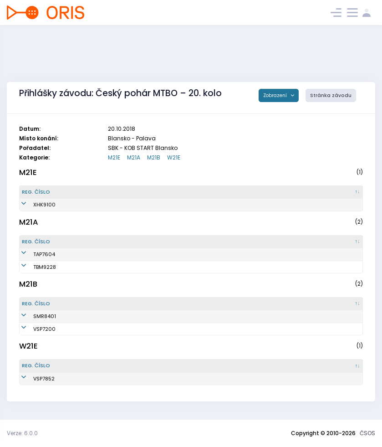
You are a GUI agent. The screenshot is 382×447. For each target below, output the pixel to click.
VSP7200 (33, 329)
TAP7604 (33, 254)
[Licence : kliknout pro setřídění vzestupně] (294, 192)
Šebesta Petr (94, 254)
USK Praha (189, 329)
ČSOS (367, 433)
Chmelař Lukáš (97, 204)
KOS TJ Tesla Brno (198, 267)
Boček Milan (93, 267)
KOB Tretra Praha (197, 254)
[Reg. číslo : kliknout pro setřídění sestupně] (48, 192)
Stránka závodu (330, 95)
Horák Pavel (93, 329)
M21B (153, 157)
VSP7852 (32, 378)
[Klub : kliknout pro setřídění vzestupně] (223, 192)
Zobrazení (275, 95)
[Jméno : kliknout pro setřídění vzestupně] (125, 192)
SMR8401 (33, 316)
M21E (114, 157)
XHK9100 (33, 204)
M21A (133, 157)
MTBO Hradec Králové (203, 204)
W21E (173, 157)
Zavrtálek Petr (95, 316)
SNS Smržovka (194, 316)
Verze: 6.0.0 (22, 433)
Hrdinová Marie (97, 378)
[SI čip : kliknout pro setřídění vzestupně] (340, 192)
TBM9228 (33, 267)
